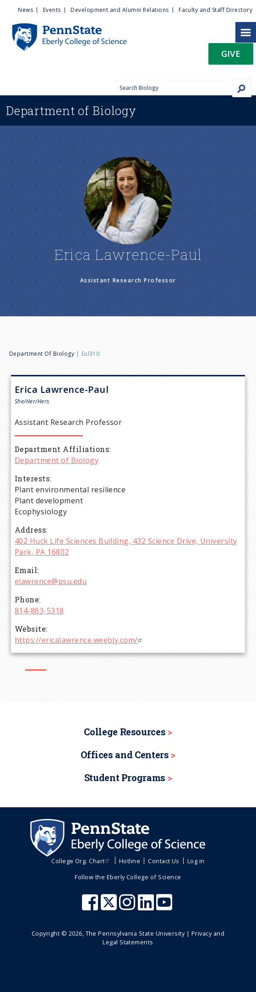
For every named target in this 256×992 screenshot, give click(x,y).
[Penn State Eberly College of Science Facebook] (91, 907)
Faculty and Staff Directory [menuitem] (215, 10)
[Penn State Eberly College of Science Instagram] (128, 907)
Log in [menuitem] (196, 861)
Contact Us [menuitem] (164, 861)
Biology (71, 110)
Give (230, 53)
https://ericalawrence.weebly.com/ (79, 640)
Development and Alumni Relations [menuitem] (120, 10)
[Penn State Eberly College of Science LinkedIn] (147, 907)
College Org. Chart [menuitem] (81, 861)
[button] (230, 56)
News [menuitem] (25, 10)
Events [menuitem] (52, 10)
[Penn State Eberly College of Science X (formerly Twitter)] (110, 907)
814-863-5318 (39, 611)
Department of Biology (41, 354)
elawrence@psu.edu (51, 581)
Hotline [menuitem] (129, 861)
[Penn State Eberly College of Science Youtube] (165, 907)
